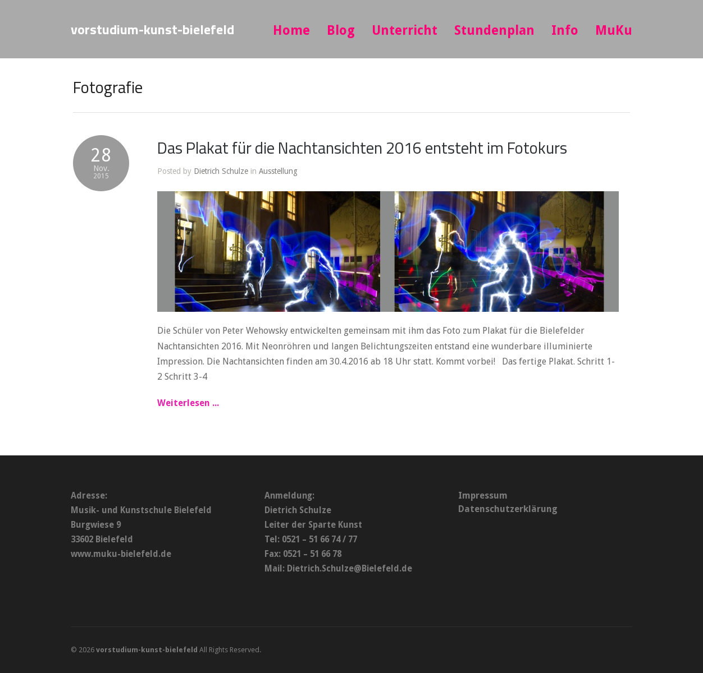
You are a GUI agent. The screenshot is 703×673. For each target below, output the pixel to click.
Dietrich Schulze (221, 171)
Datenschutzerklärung (508, 509)
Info (564, 31)
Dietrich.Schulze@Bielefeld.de (349, 569)
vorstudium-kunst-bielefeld (152, 29)
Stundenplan (494, 31)
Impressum (483, 495)
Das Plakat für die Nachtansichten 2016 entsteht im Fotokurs (362, 147)
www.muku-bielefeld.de (121, 554)
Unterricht (404, 31)
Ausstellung (278, 171)
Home (291, 31)
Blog (341, 31)
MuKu (613, 31)
